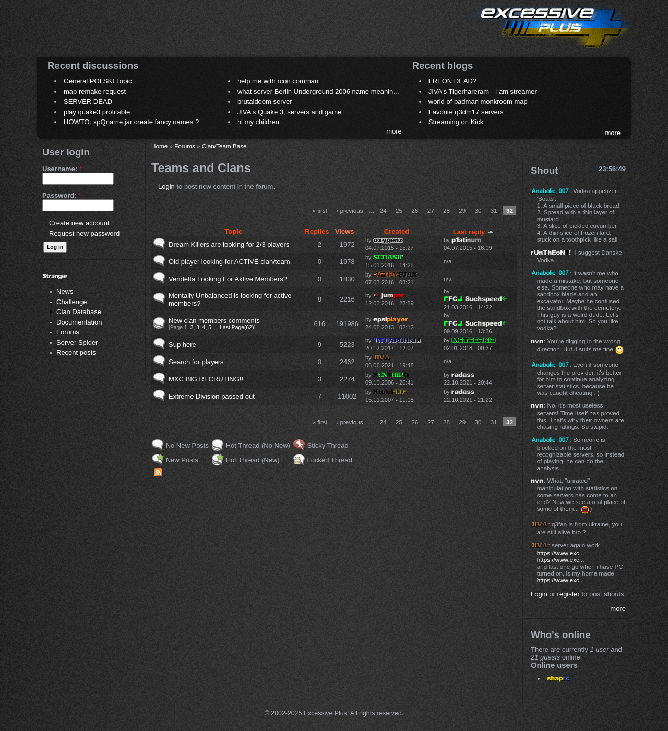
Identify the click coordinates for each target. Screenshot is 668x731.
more (394, 131)
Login (166, 186)
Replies (317, 231)
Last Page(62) (237, 327)
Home (159, 145)
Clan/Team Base (224, 145)
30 (477, 210)
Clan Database (78, 312)
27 (430, 210)
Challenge (71, 302)
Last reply (473, 232)
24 (383, 210)
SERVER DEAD (88, 101)
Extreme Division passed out (212, 396)
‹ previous (349, 210)
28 (446, 210)
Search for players (196, 362)
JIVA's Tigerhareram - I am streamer (482, 91)
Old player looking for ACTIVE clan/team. (230, 262)
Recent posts (76, 352)
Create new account (79, 223)
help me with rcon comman (277, 81)
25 (399, 210)
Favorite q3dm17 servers (466, 112)
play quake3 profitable (97, 112)
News (65, 291)
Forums (67, 332)
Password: (61, 195)
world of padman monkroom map (478, 101)
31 (494, 210)
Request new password (84, 233)
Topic (233, 231)
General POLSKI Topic (98, 81)
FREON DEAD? (452, 81)
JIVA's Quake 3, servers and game (289, 112)
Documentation (79, 322)
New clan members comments (214, 321)
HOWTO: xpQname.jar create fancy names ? (131, 122)
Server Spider (77, 342)
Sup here (182, 345)
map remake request (95, 91)
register (568, 594)
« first (319, 210)
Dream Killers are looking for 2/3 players (229, 244)
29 (462, 210)
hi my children (258, 122)
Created (396, 231)
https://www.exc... (560, 552)
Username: (62, 169)
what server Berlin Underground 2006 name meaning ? (320, 91)
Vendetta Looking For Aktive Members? (228, 279)
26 (414, 210)
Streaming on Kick (456, 122)
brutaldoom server (264, 101)
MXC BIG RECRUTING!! (206, 379)
